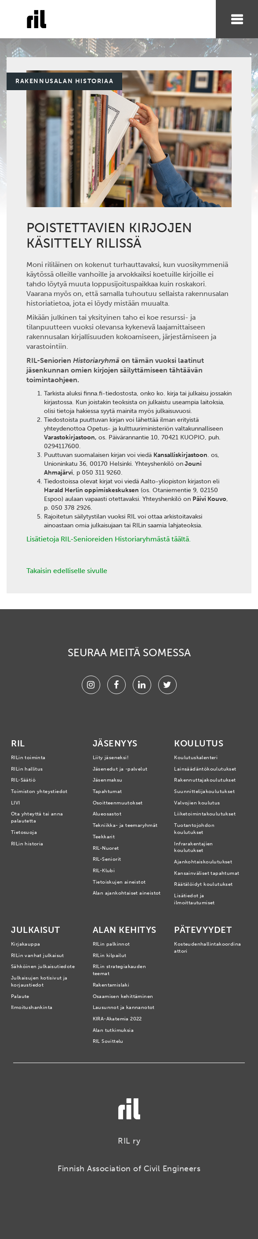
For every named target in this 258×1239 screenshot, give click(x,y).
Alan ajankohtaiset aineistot (127, 893)
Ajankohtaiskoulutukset (203, 862)
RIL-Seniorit (107, 859)
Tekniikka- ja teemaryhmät (125, 825)
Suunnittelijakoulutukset (204, 791)
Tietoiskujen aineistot (119, 882)
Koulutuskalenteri (196, 757)
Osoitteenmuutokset (118, 803)
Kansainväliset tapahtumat (206, 873)
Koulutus (198, 743)
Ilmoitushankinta (31, 1007)
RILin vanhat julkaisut (37, 955)
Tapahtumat (107, 791)
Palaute (20, 996)
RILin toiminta (28, 757)
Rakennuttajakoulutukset (205, 780)
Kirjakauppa (25, 944)
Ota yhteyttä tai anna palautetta (37, 817)
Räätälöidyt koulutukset (203, 884)
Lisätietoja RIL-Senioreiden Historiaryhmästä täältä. (108, 539)
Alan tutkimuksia (113, 1030)
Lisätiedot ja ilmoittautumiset (194, 899)
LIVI (15, 803)
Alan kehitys (124, 930)
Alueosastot (107, 814)
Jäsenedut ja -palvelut (120, 769)
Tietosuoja (24, 832)
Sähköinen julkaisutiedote (43, 966)
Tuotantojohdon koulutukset (194, 828)
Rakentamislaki (111, 985)
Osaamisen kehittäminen (123, 996)
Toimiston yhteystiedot (39, 791)
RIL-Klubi (104, 871)
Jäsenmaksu (108, 780)
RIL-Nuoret (106, 848)
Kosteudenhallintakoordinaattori (207, 947)
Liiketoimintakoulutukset (205, 814)
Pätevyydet (203, 930)
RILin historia (27, 844)
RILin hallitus (27, 769)
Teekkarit (104, 837)
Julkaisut (35, 930)
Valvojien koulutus (197, 803)
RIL (18, 743)
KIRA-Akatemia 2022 (117, 1019)
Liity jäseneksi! (111, 757)
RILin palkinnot (111, 944)
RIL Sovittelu (108, 1041)
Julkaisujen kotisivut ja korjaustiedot (39, 981)
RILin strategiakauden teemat (119, 970)
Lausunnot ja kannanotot (124, 1007)
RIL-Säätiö (23, 780)
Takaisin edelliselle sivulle (66, 571)
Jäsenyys (115, 743)
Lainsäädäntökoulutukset (205, 769)
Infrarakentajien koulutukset (193, 847)
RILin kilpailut (110, 955)
